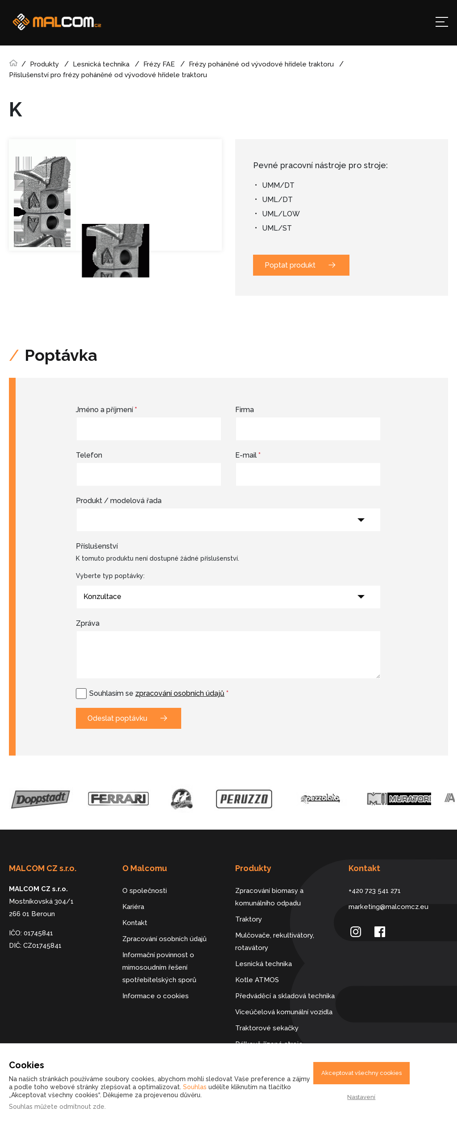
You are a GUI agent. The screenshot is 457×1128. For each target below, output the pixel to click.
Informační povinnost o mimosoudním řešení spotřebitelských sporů (159, 967)
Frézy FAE (159, 64)
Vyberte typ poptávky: (110, 575)
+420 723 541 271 (375, 891)
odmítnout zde (81, 1106)
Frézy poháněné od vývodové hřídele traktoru (261, 64)
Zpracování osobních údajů (164, 939)
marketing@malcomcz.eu (388, 907)
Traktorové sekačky (267, 1028)
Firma (244, 409)
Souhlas (195, 1087)
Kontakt (134, 923)
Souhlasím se (158, 693)
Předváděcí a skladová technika (285, 996)
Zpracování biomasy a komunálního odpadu (269, 897)
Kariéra (133, 907)
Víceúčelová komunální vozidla (283, 1012)
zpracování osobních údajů (179, 693)
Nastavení (361, 1097)
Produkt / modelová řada (119, 500)
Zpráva (88, 623)
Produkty (44, 64)
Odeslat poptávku (117, 718)
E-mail (248, 455)
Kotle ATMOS (257, 980)
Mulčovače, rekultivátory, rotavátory (274, 941)
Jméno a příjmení (106, 409)
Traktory (248, 919)
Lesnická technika (101, 64)
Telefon (89, 455)
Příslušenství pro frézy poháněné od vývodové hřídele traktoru (108, 75)
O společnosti (144, 891)
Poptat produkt (290, 265)
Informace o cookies (155, 996)
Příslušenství (97, 546)
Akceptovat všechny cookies (361, 1073)
